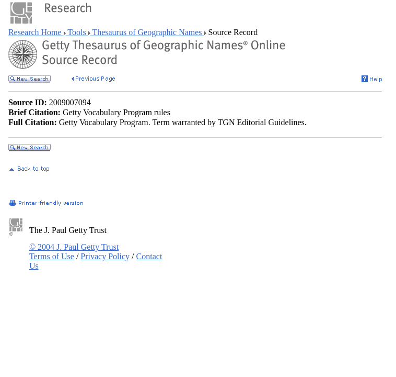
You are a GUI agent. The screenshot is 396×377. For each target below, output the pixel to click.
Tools (77, 32)
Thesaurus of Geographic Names (147, 32)
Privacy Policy (105, 256)
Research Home (36, 32)
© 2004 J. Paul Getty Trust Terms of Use (74, 251)
